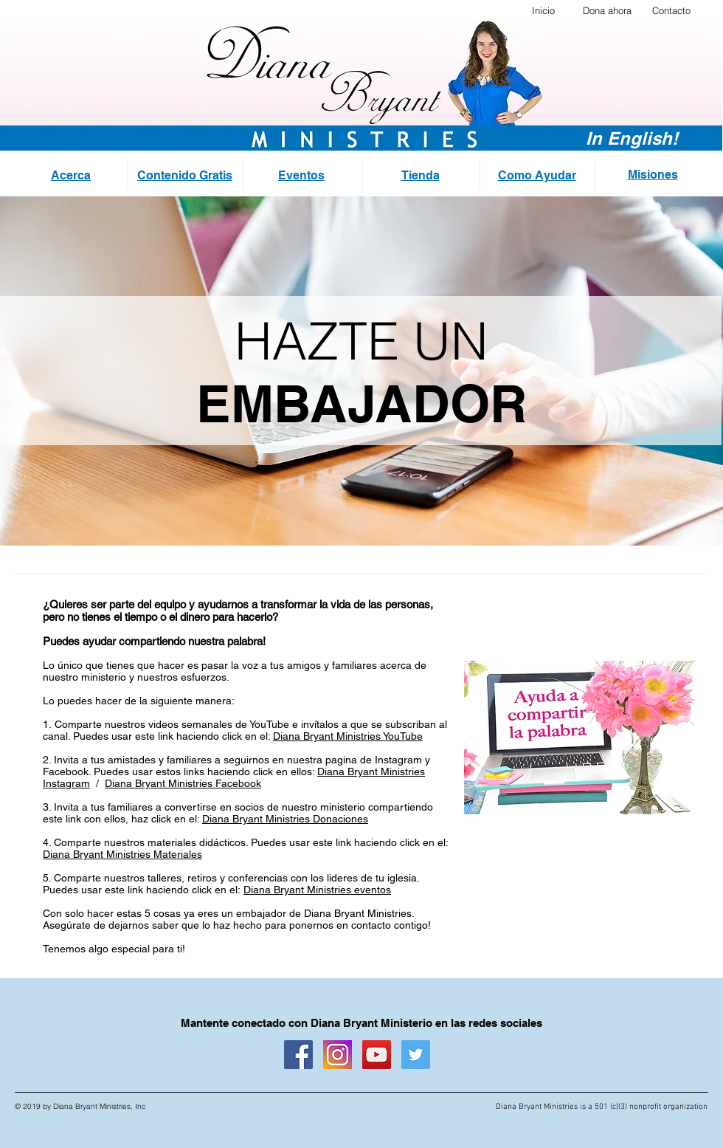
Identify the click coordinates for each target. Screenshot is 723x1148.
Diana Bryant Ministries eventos (317, 890)
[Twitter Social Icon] (415, 1054)
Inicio (543, 10)
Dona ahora (607, 10)
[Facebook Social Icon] (298, 1054)
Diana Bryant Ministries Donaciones (285, 819)
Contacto (671, 10)
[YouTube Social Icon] (376, 1054)
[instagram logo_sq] (337, 1054)
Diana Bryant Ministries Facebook (183, 783)
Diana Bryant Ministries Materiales (122, 854)
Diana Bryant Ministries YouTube (348, 736)
